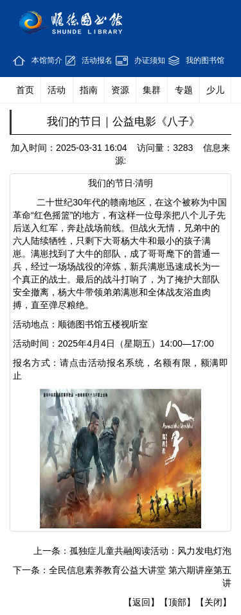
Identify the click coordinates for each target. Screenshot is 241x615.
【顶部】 (177, 602)
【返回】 (141, 602)
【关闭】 (213, 602)
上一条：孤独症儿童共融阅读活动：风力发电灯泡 (132, 551)
